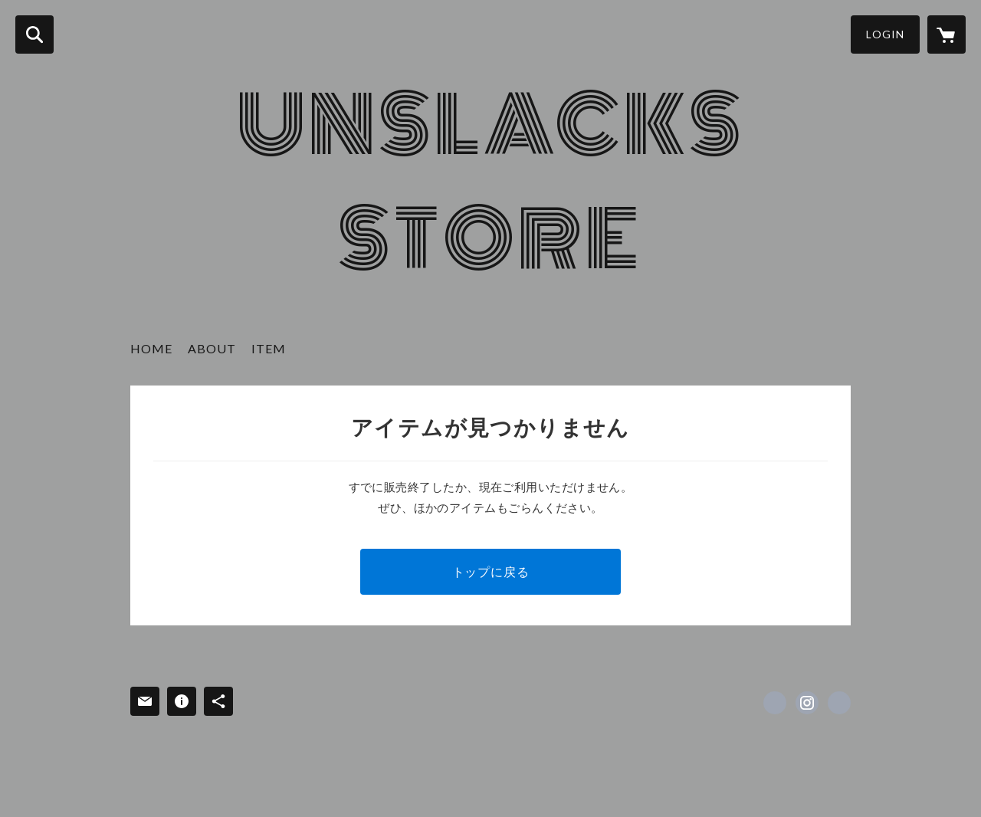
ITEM (268, 348)
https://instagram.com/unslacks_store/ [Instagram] (807, 702)
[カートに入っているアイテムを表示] (946, 34)
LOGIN (885, 34)
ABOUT (212, 348)
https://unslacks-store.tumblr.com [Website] (839, 702)
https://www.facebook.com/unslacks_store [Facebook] (774, 702)
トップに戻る (491, 571)
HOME (151, 348)
